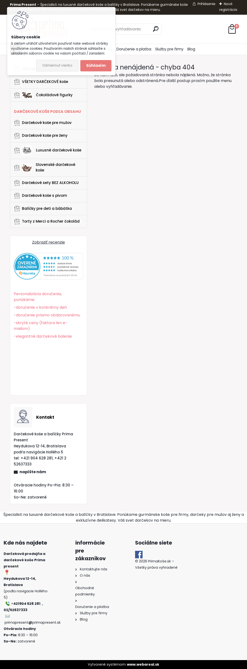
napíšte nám (33, 472)
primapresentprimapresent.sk (33, 622)
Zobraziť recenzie (48, 242)
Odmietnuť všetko (57, 65)
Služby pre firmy (169, 49)
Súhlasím (96, 65)
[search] (155, 29)
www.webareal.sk (143, 664)
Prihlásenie (206, 3)
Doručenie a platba (134, 49)
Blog (191, 49)
